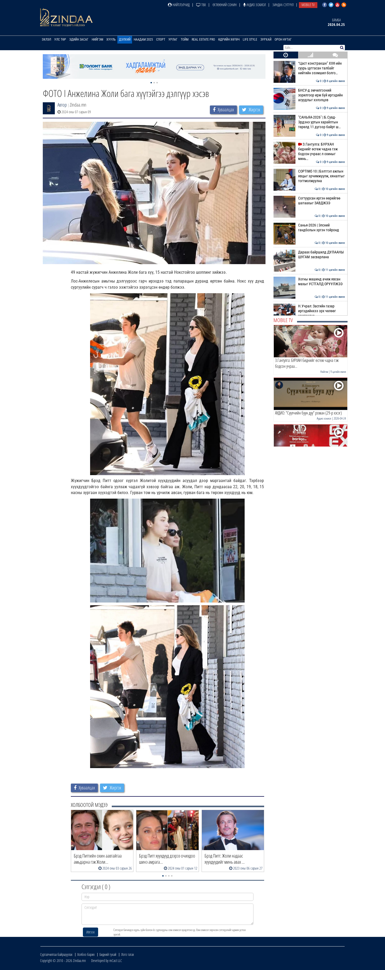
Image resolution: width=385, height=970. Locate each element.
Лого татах (127, 954)
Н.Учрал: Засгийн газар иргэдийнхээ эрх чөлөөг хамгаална (309, 311)
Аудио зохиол (254, 4)
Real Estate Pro (203, 39)
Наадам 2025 (143, 39)
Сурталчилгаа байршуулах (56, 954)
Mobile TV (308, 4)
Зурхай (265, 39)
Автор (62, 104)
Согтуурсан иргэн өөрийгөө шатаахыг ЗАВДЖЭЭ (309, 200)
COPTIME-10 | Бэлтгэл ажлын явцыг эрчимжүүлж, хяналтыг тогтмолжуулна (309, 176)
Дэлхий (124, 39)
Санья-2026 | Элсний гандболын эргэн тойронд (309, 227)
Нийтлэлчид (179, 4)
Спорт (160, 39)
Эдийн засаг (78, 39)
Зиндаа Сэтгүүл (283, 4)
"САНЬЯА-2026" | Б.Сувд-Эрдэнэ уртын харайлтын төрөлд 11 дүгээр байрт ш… (309, 122)
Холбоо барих (86, 954)
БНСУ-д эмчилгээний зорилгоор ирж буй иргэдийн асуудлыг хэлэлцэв (309, 95)
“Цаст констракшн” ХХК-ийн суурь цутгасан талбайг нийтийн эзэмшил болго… (309, 68)
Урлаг (173, 39)
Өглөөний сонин (225, 4)
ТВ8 (201, 4)
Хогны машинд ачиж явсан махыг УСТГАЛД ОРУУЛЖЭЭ (309, 281)
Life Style (250, 39)
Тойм (184, 39)
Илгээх (90, 931)
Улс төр (60, 39)
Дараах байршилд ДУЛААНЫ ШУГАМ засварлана (309, 254)
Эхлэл (46, 39)
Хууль (111, 39)
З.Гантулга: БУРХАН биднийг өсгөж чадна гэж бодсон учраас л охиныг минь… (309, 151)
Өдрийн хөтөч (229, 39)
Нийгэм (97, 39)
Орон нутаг (283, 39)
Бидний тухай (107, 954)
